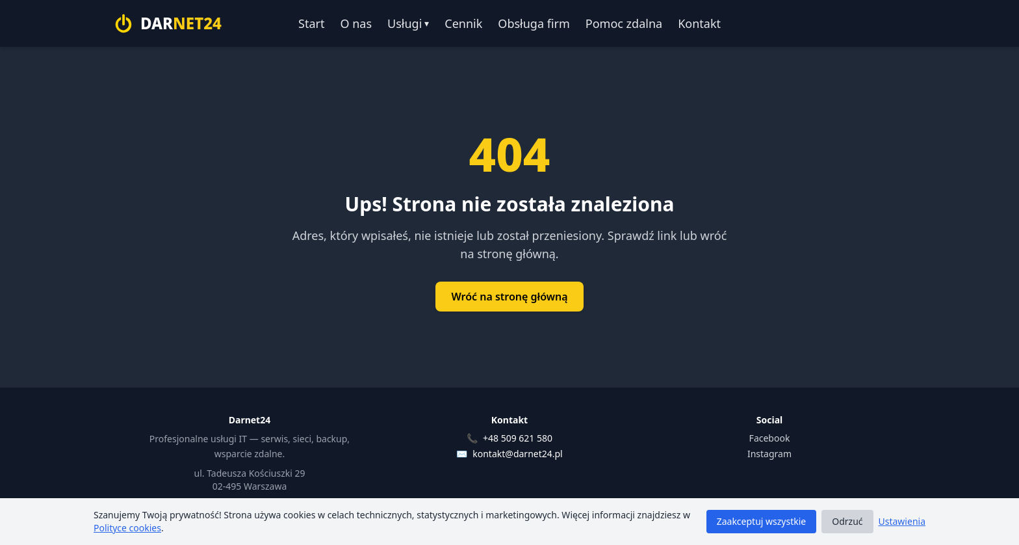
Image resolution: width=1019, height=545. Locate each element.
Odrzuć (847, 521)
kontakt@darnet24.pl (517, 453)
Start (311, 23)
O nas (356, 23)
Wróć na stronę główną (509, 296)
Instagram (769, 453)
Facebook (769, 438)
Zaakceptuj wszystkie (761, 521)
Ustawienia (902, 521)
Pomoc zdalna (624, 23)
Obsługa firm (533, 23)
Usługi (408, 23)
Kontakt (699, 23)
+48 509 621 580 (517, 438)
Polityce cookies (127, 528)
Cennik (463, 23)
